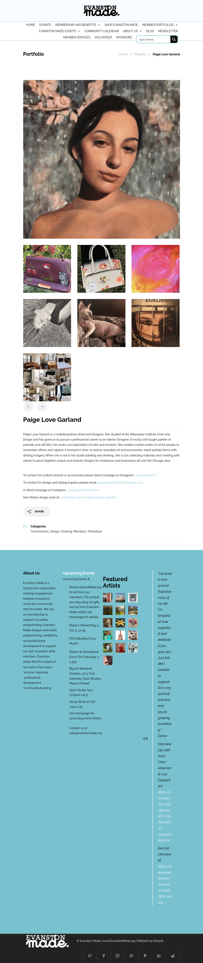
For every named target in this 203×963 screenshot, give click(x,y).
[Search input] (154, 39)
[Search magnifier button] (173, 39)
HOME (30, 25)
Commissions (40, 531)
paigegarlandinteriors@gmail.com (119, 482)
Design (55, 531)
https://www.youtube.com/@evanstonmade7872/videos (165, 884)
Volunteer (103, 37)
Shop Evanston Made (121, 25)
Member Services (76, 37)
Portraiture (95, 531)
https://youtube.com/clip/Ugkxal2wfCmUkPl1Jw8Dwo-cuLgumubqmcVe (165, 816)
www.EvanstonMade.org (119, 941)
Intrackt (158, 941)
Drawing (66, 531)
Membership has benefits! (77, 25)
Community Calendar (101, 31)
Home (123, 54)
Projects (140, 54)
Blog (150, 31)
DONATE (45, 25)
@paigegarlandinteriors (83, 490)
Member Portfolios (160, 25)
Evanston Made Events (59, 31)
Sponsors (124, 37)
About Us (132, 31)
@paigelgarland (145, 475)
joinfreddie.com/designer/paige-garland (88, 497)
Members (80, 531)
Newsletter (168, 31)
